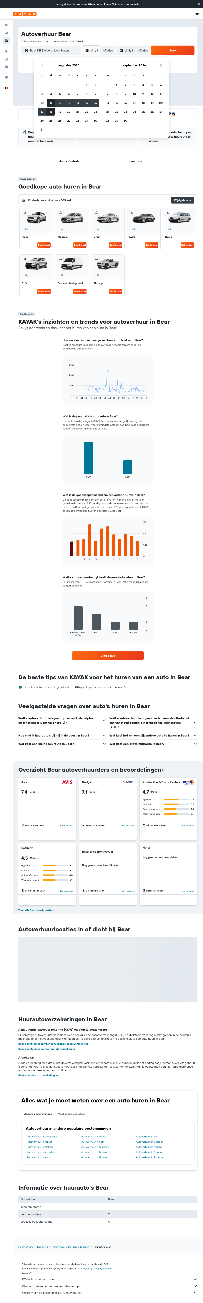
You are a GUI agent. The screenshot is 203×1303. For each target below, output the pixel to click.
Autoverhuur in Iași (146, 1136)
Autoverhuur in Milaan (94, 1152)
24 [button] (42, 120)
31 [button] (42, 129)
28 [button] (77, 120)
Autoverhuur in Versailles (41, 1152)
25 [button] (51, 120)
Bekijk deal (44, 245)
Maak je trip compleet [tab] (71, 1114)
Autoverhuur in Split (92, 1141)
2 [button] (95, 85)
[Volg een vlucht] (6, 59)
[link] (108, 655)
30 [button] (95, 120)
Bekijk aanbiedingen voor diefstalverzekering (46, 1049)
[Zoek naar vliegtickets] (6, 25)
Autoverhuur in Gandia (94, 1136)
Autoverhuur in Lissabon (150, 1141)
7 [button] (77, 94)
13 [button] (68, 103)
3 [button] (42, 94)
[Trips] (6, 77)
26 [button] (59, 120)
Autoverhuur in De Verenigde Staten (71, 1246)
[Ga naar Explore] (6, 51)
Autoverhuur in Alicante (149, 1157)
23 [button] (95, 112)
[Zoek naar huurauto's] (6, 40)
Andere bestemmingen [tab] (38, 1114)
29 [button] (86, 120)
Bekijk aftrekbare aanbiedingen (38, 1075)
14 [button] (77, 103)
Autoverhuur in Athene (149, 1147)
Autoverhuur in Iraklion (40, 1141)
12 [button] (60, 103)
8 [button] (86, 94)
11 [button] (51, 103)
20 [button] (69, 112)
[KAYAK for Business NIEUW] (6, 67)
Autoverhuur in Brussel (94, 1157)
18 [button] (51, 112)
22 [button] (86, 112)
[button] (199, 4)
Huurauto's (42, 1246)
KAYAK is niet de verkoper (109, 1279)
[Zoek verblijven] (6, 33)
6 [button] (69, 94)
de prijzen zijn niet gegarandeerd (96, 1268)
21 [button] (77, 112)
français (134, 4)
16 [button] (95, 103)
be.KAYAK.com (25, 1246)
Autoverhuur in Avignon (149, 1152)
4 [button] (51, 94)
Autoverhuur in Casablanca (42, 1136)
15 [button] (86, 103)
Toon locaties (66, 825)
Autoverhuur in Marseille (95, 1147)
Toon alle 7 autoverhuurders (36, 910)
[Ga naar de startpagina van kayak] (24, 14)
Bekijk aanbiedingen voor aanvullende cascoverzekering (53, 1043)
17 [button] (42, 112)
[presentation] (163, 770)
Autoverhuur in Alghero (40, 1147)
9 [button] (95, 94)
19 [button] (60, 112)
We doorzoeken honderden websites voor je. (109, 1286)
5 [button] (60, 94)
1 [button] (86, 85)
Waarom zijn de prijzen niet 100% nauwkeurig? (109, 1292)
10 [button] (42, 103)
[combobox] (35, 41)
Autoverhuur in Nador (39, 1157)
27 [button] (68, 120)
